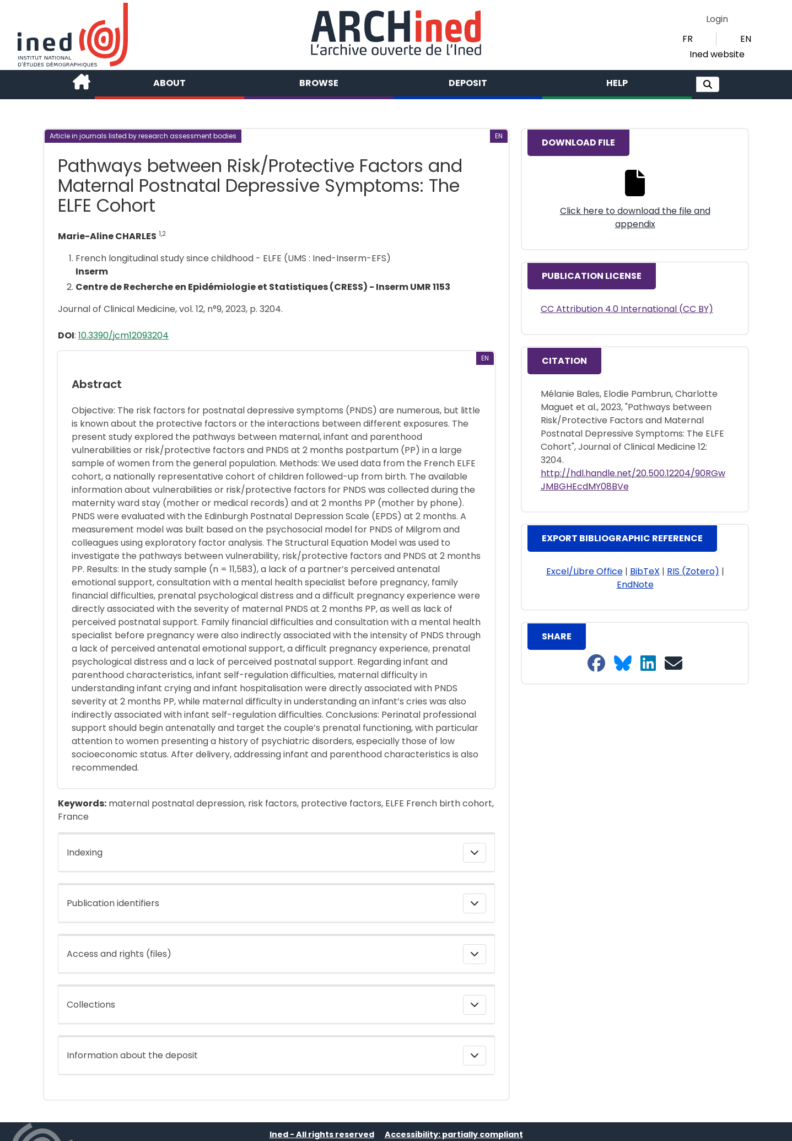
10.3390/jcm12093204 (123, 335)
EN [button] (745, 39)
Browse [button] (318, 83)
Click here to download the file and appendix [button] (635, 217)
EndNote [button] (635, 584)
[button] (707, 84)
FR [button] (687, 39)
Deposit (468, 83)
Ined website (717, 54)
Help (617, 83)
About (169, 83)
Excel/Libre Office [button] (584, 571)
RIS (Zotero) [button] (693, 571)
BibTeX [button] (645, 571)
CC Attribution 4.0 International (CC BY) (627, 309)
